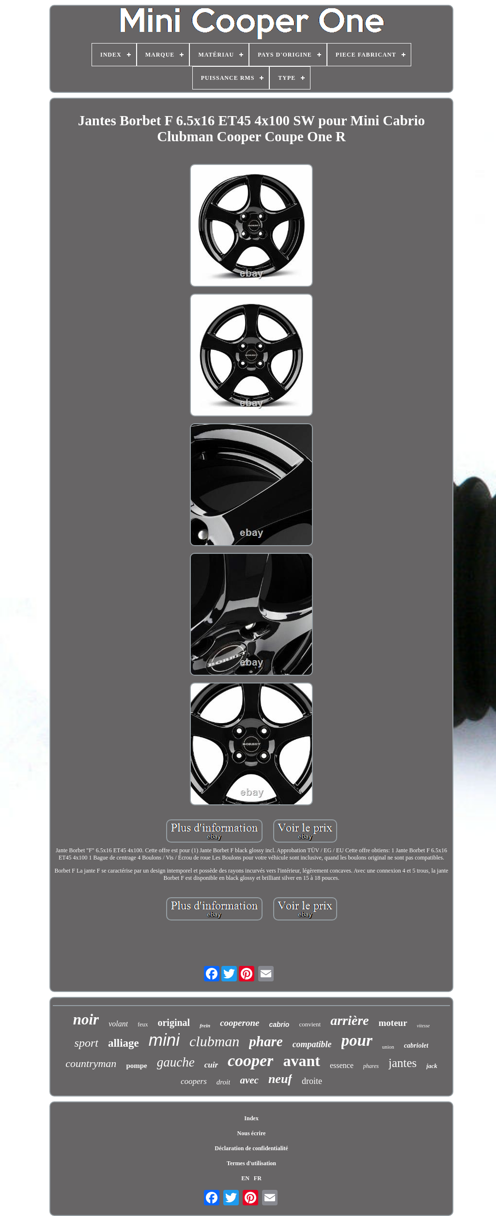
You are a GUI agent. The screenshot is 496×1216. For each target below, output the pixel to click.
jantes (402, 1062)
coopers (194, 1081)
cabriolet (416, 1045)
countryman (90, 1063)
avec (249, 1080)
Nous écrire (251, 1133)
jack (431, 1065)
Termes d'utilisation (251, 1163)
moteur (393, 1023)
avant (301, 1060)
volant (118, 1024)
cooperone (239, 1023)
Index (251, 1118)
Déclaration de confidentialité (251, 1148)
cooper (250, 1060)
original (173, 1022)
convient (310, 1024)
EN (245, 1178)
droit (224, 1082)
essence (342, 1065)
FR (258, 1178)
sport (86, 1043)
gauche (176, 1062)
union (388, 1047)
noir (86, 1019)
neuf (280, 1079)
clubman (214, 1041)
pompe (136, 1065)
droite (312, 1081)
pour (356, 1040)
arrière (349, 1020)
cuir (211, 1064)
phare (265, 1041)
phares (371, 1066)
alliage (123, 1043)
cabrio (279, 1024)
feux (143, 1024)
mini (164, 1039)
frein (205, 1025)
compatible (312, 1044)
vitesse (423, 1025)
